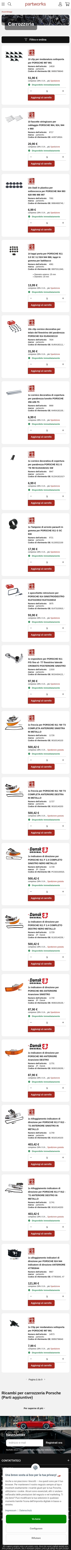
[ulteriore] (44, 1379)
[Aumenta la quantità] (63, 91)
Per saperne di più (34, 1408)
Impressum (10, 1510)
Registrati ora (54, 1442)
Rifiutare (36, 1538)
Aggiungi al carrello (41, 97)
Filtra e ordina (35, 39)
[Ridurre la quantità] (30, 91)
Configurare (36, 1528)
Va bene (36, 1519)
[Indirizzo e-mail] (24, 1442)
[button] (60, 4)
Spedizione (55, 81)
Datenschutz (25, 1510)
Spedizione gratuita (55, 750)
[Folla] (47, 91)
